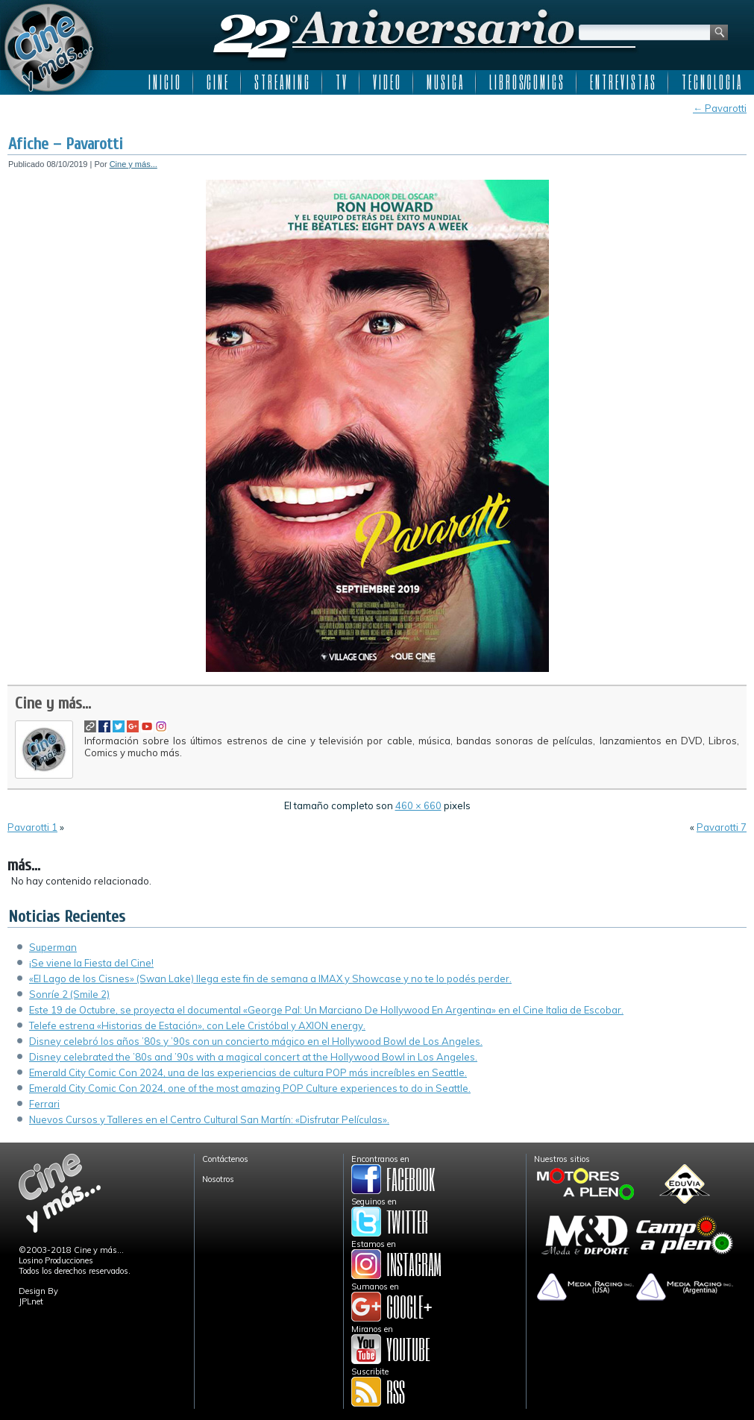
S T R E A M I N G (281, 82)
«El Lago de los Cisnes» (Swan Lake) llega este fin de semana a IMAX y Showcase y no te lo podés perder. (270, 978)
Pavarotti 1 (32, 827)
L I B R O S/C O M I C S (526, 82)
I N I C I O (164, 82)
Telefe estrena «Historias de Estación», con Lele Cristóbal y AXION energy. (197, 1025)
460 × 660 (418, 805)
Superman (53, 947)
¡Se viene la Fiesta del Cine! (91, 963)
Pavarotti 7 (722, 827)
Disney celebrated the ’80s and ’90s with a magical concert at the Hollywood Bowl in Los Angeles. (253, 1057)
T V (341, 82)
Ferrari (44, 1104)
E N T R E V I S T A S (622, 82)
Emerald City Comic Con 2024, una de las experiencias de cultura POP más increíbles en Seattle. (248, 1072)
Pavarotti (720, 108)
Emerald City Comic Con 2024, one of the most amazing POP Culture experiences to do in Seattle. (250, 1088)
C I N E (217, 82)
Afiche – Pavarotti (65, 144)
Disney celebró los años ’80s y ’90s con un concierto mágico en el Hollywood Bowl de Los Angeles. (256, 1041)
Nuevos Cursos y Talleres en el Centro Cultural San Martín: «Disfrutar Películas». (209, 1119)
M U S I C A (444, 82)
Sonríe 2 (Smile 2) (69, 994)
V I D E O (386, 82)
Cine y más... (133, 164)
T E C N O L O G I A (711, 82)
